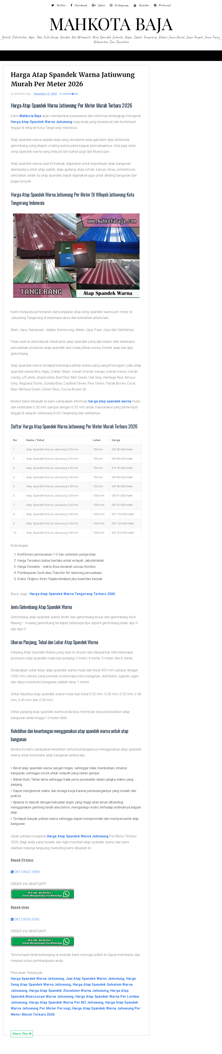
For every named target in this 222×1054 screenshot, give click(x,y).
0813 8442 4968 (28, 880)
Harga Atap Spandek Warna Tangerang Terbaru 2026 (75, 602)
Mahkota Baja (33, 117)
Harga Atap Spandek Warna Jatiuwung (60, 123)
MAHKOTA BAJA (111, 23)
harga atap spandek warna (112, 401)
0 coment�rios (72, 95)
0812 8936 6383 (28, 928)
